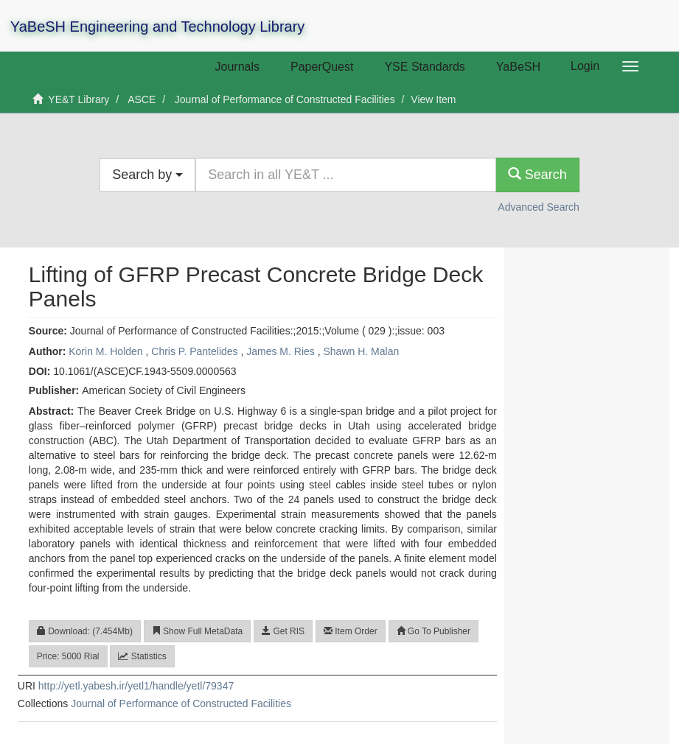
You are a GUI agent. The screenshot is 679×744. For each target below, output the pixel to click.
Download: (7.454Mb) (85, 631)
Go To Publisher (434, 631)
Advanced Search (538, 207)
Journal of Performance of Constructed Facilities (285, 99)
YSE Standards (424, 66)
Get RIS (283, 631)
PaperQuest (321, 66)
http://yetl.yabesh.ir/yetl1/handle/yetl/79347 (136, 686)
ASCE (142, 99)
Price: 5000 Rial (68, 656)
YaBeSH (518, 66)
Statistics (142, 656)
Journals (237, 66)
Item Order (350, 631)
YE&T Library (78, 99)
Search (537, 174)
